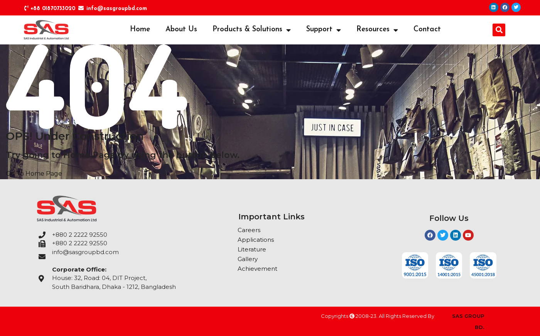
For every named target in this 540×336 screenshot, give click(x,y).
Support (323, 29)
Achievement (257, 268)
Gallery (248, 259)
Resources (377, 29)
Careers (249, 230)
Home (140, 29)
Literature (252, 249)
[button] (499, 30)
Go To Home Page (34, 173)
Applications (256, 239)
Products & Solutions (252, 29)
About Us (181, 29)
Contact (427, 29)
